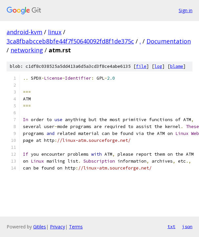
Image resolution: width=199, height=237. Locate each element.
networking (27, 50)
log (158, 66)
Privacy (57, 227)
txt (171, 226)
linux (54, 32)
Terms (76, 227)
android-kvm (24, 32)
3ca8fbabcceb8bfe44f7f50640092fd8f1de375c (70, 41)
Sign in (185, 10)
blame (176, 66)
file (141, 66)
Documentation (168, 41)
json (187, 226)
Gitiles (39, 227)
